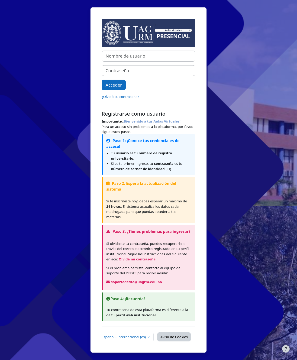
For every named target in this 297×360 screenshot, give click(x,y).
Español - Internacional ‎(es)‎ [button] (124, 336)
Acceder (114, 85)
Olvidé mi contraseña (137, 259)
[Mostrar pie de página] (286, 349)
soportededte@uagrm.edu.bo (134, 281)
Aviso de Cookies (174, 336)
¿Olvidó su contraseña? (120, 96)
